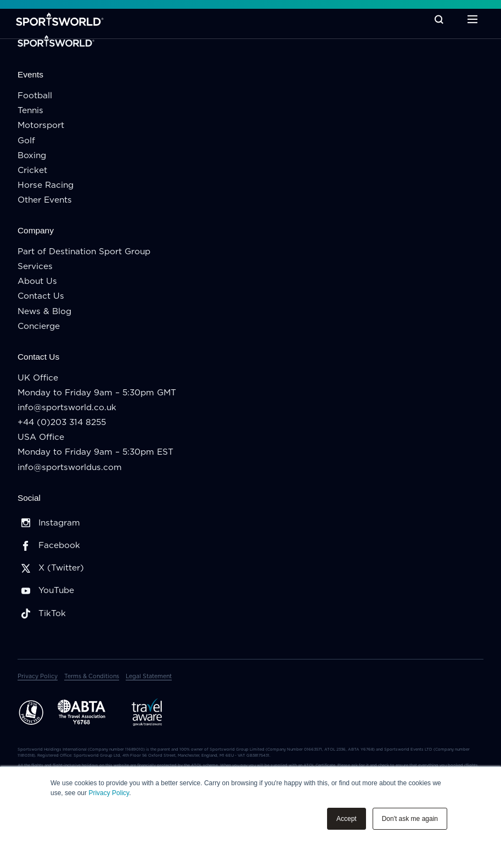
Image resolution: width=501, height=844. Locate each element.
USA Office (41, 437)
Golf (26, 141)
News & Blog (44, 312)
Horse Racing (46, 185)
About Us (37, 281)
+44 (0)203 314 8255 (62, 422)
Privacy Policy (108, 793)
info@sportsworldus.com (70, 467)
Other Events (45, 200)
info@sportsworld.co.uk (67, 408)
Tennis (30, 111)
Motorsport (41, 125)
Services (35, 266)
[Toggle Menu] (471, 19)
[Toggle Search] (437, 19)
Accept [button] (346, 819)
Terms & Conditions (91, 676)
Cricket (32, 170)
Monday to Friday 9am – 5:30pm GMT (97, 393)
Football (35, 96)
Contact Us (41, 296)
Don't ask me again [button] (410, 819)
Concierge (39, 326)
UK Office (38, 378)
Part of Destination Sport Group (84, 252)
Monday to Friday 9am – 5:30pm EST (95, 452)
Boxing (32, 156)
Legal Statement (149, 676)
